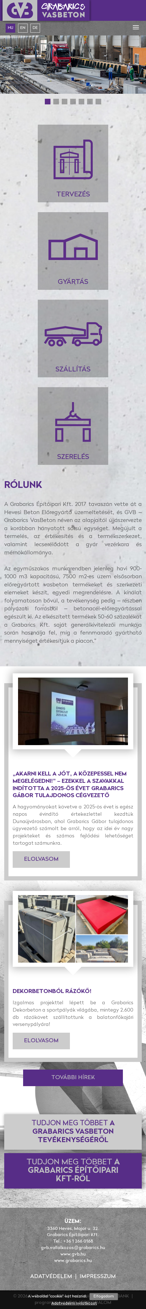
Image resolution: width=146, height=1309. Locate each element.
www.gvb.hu (73, 1254)
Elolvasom (41, 859)
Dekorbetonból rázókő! (52, 991)
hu (10, 28)
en (22, 28)
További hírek (73, 1078)
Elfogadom (104, 1296)
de (35, 28)
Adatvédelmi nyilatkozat (74, 1303)
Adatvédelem (51, 1276)
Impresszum (97, 1276)
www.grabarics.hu (73, 1261)
